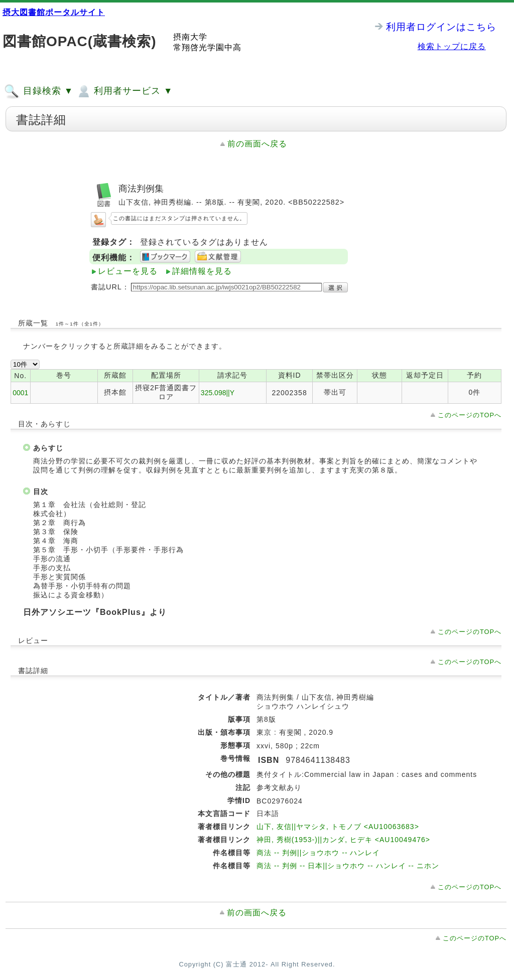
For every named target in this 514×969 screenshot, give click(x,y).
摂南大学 (190, 37)
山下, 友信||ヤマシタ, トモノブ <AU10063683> (337, 827)
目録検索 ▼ (38, 91)
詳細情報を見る (202, 271)
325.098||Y (217, 393)
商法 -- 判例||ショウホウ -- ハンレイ (318, 853)
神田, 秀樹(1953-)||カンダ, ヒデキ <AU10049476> (343, 840)
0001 (20, 393)
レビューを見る (128, 271)
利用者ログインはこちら (441, 27)
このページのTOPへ (469, 415)
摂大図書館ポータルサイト (54, 12)
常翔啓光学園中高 (207, 47)
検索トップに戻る (452, 46)
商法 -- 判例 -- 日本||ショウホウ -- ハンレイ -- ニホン (347, 866)
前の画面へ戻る (257, 143)
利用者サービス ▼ (124, 91)
